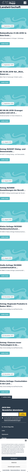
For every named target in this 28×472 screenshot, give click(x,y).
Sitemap (4, 438)
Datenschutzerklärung (15, 470)
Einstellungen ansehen (14, 466)
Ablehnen (14, 462)
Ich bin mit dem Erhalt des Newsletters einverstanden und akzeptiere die (13, 419)
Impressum (23, 470)
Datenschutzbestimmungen (12, 420)
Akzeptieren (14, 458)
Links (3, 430)
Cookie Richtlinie (6, 470)
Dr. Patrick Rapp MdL (8, 427)
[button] (26, 440)
